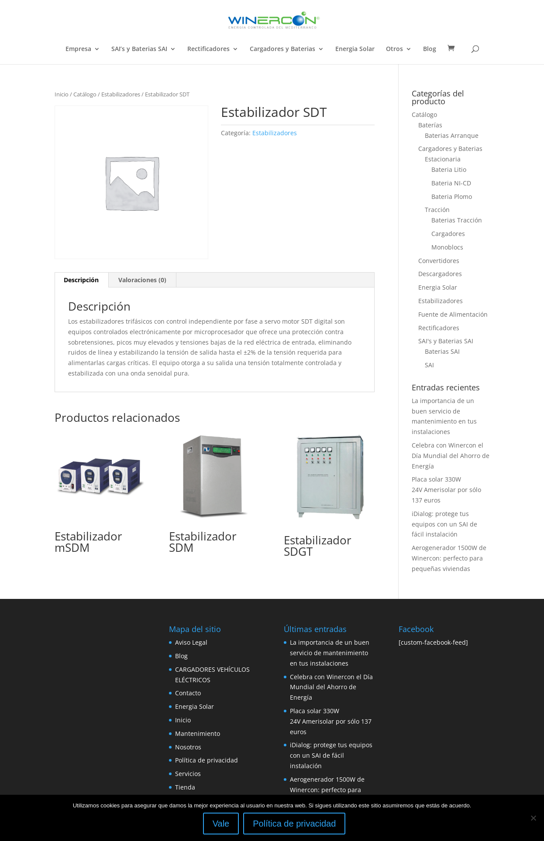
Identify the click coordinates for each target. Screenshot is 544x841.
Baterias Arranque (452, 135)
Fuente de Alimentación (453, 314)
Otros (394, 49)
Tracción (437, 209)
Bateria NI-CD (451, 183)
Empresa (78, 49)
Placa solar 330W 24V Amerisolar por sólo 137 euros (446, 489)
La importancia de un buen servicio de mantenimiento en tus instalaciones (329, 652)
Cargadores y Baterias (282, 49)
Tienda (185, 787)
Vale (221, 823)
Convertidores (438, 260)
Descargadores (440, 274)
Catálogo (84, 94)
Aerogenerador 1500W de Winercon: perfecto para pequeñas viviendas (449, 558)
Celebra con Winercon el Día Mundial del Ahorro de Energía (450, 455)
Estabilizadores (120, 94)
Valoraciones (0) (142, 280)
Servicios (188, 773)
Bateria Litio (448, 169)
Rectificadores (208, 49)
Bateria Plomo (451, 196)
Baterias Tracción (456, 220)
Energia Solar (355, 49)
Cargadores (448, 233)
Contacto (188, 693)
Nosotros (188, 747)
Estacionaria (443, 159)
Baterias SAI (442, 351)
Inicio (62, 94)
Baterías (430, 125)
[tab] (81, 280)
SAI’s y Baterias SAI (139, 49)
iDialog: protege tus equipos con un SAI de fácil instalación (444, 524)
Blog (429, 49)
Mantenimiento (197, 733)
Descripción (81, 280)
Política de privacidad (206, 760)
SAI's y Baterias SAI (445, 341)
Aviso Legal (191, 642)
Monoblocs (447, 247)
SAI (429, 365)
